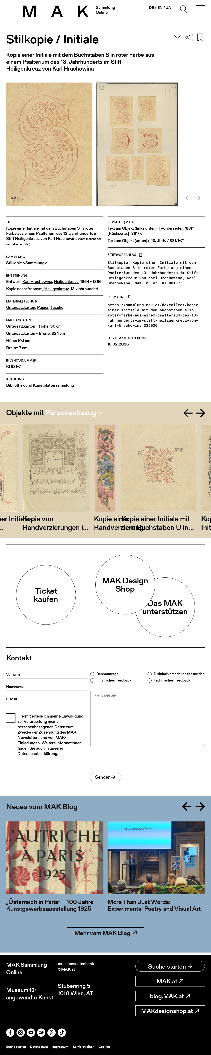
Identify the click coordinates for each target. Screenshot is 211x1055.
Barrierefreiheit (91, 1046)
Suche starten (170, 966)
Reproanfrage (107, 674)
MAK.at (170, 981)
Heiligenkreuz (66, 281)
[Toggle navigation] (200, 9)
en (160, 7)
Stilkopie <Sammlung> (26, 262)
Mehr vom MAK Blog (105, 935)
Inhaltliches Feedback (113, 680)
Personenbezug (71, 412)
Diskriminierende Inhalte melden (179, 674)
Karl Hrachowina (37, 281)
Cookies (113, 1046)
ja (168, 7)
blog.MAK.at (170, 996)
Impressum (66, 1046)
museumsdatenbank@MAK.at (81, 968)
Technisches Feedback (172, 680)
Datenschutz (43, 1046)
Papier (43, 307)
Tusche (56, 307)
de (151, 7)
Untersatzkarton (20, 307)
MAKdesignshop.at (170, 1010)
